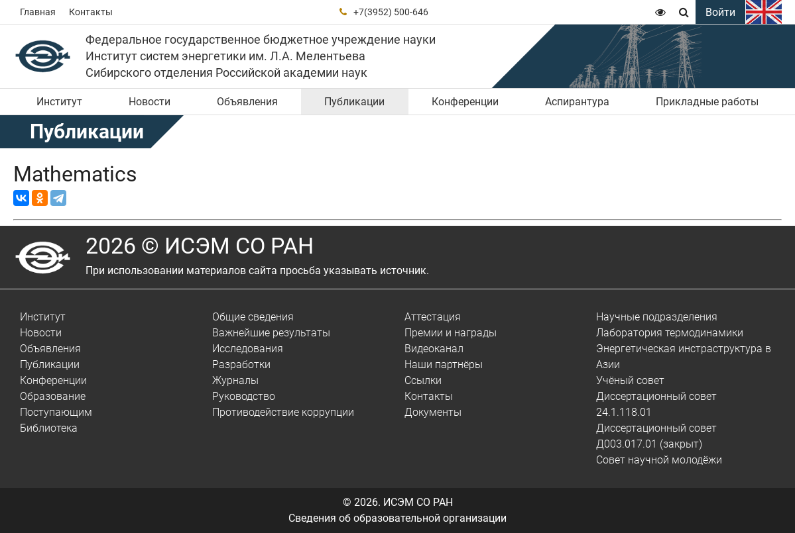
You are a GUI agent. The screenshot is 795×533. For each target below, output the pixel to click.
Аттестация (432, 317)
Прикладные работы (707, 101)
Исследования (247, 348)
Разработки (241, 364)
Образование (53, 396)
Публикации (354, 101)
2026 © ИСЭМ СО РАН (200, 245)
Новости (149, 101)
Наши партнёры (443, 364)
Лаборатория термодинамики (669, 332)
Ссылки (423, 380)
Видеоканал (433, 348)
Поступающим (56, 412)
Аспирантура (577, 101)
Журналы (235, 380)
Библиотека (49, 428)
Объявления (247, 101)
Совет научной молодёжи (659, 460)
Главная (38, 12)
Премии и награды (450, 332)
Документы (432, 412)
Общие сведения (253, 317)
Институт (59, 101)
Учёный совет (630, 380)
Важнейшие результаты (271, 332)
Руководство (243, 396)
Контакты (91, 12)
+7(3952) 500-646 (390, 12)
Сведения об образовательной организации (397, 518)
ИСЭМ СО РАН (418, 502)
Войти (720, 12)
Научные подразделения (656, 317)
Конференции (465, 101)
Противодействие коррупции (283, 412)
